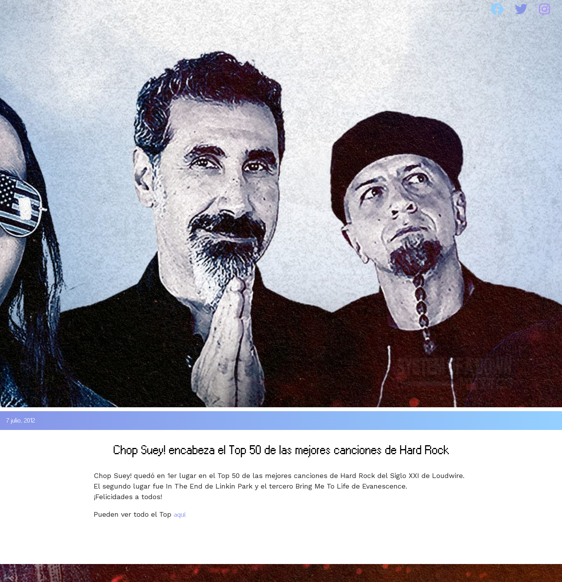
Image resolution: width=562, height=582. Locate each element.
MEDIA (275, 9)
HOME (28, 9)
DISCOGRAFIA (183, 9)
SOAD (95, 9)
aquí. (180, 514)
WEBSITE (355, 9)
